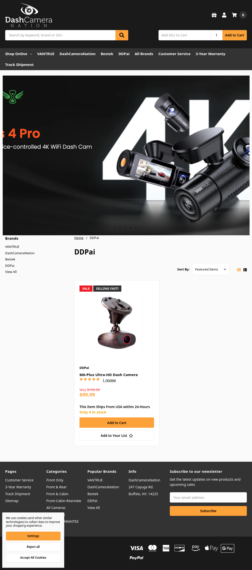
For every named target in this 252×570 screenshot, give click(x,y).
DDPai (123, 53)
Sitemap (11, 500)
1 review (109, 380)
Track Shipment (19, 64)
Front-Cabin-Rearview (63, 500)
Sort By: (183, 269)
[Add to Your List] (116, 435)
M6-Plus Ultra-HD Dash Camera (108, 374)
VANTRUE (45, 53)
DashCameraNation (77, 53)
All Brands (144, 53)
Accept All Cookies (33, 557)
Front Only (54, 480)
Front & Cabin (57, 493)
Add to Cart (234, 35)
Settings (33, 536)
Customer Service (174, 53)
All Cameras (55, 507)
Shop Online (18, 53)
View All (11, 271)
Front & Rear (56, 487)
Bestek (107, 53)
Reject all (33, 547)
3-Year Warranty (210, 53)
